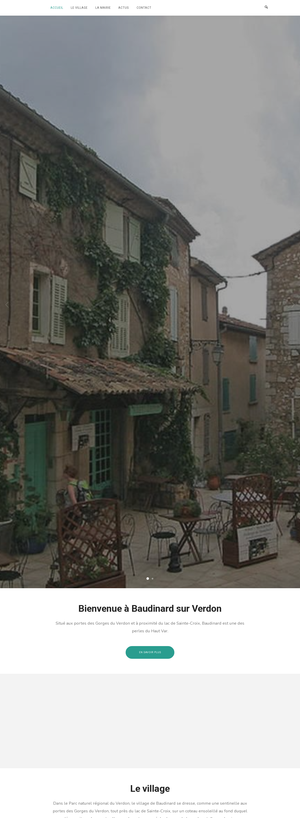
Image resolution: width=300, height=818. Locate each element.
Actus (123, 7)
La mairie (103, 7)
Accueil (56, 7)
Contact (144, 7)
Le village (79, 7)
